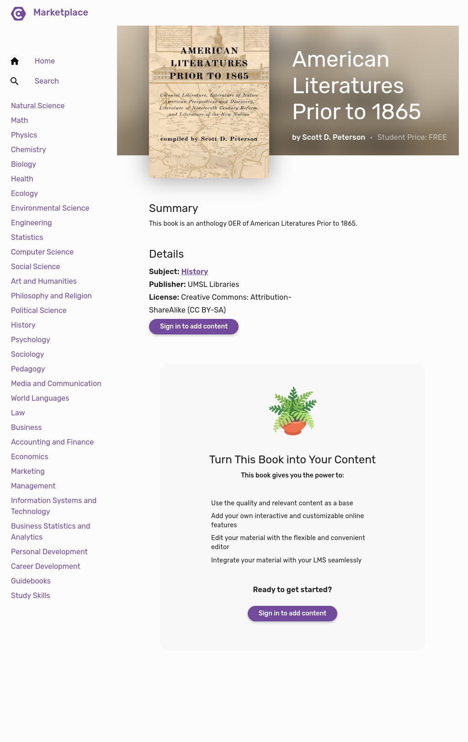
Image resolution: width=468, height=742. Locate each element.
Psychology (30, 339)
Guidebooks (31, 581)
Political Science (39, 310)
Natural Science (37, 105)
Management (33, 486)
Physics (24, 135)
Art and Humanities (44, 281)
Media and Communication (56, 383)
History (23, 325)
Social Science (35, 266)
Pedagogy (28, 369)
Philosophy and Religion (51, 296)
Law (18, 412)
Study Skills (30, 595)
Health (22, 179)
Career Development (45, 566)
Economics (29, 456)
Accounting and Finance (52, 442)
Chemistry (28, 149)
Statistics (27, 237)
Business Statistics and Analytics (50, 531)
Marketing (28, 471)
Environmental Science (50, 208)
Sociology (27, 354)
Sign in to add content (194, 326)
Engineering (31, 222)
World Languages (40, 398)
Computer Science (42, 252)
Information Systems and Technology (53, 506)
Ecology (24, 193)
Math (19, 120)
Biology (23, 164)
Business (26, 427)
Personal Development (49, 551)
